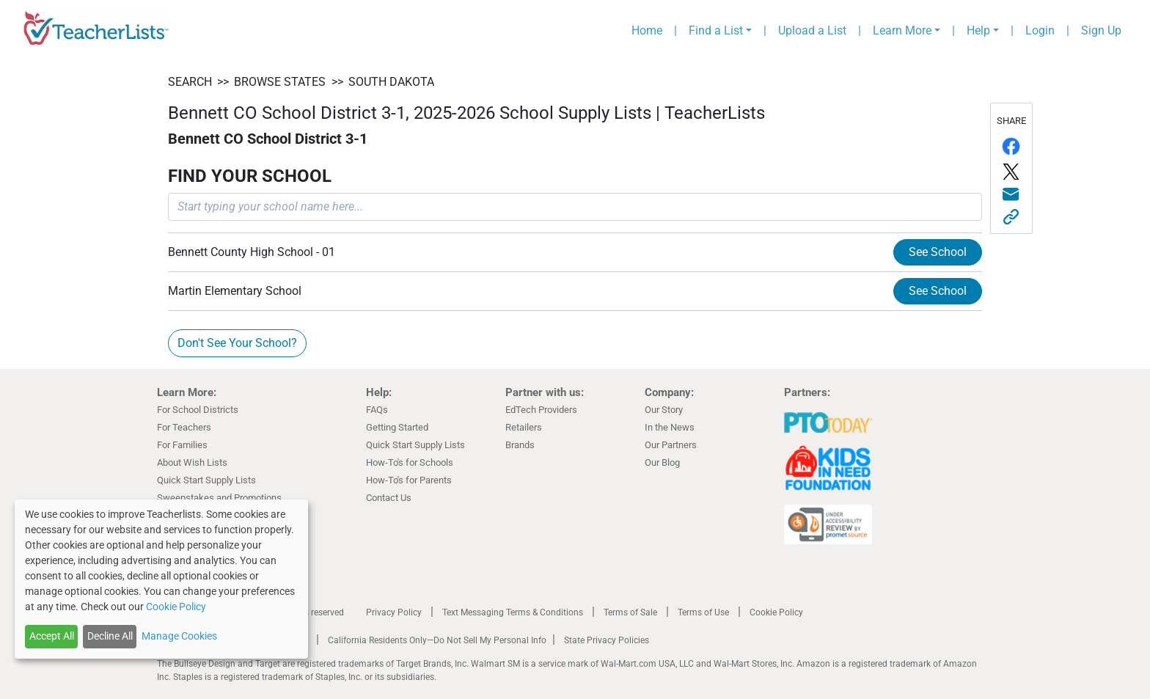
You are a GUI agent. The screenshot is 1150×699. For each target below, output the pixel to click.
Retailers (523, 427)
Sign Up (1101, 30)
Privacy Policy (394, 612)
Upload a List (812, 30)
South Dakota (391, 82)
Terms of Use (703, 612)
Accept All (51, 636)
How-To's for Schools (409, 462)
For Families (182, 444)
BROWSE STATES (280, 82)
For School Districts (197, 409)
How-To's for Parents (409, 480)
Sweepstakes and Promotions (219, 497)
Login (1040, 30)
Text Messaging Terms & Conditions (512, 612)
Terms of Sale (630, 612)
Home (646, 30)
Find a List (716, 30)
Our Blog (662, 462)
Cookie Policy (776, 612)
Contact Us (388, 497)
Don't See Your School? (237, 343)
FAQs (377, 409)
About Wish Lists (192, 462)
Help (978, 30)
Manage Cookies (179, 636)
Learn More (902, 30)
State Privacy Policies (606, 640)
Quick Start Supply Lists (206, 480)
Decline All (110, 636)
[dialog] (161, 579)
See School (938, 252)
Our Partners (671, 444)
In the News (670, 427)
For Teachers (184, 427)
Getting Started (397, 427)
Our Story (664, 409)
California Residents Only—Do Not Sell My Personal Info (437, 640)
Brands (520, 444)
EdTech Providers (541, 409)
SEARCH (190, 82)
